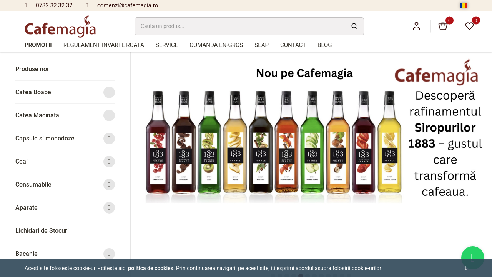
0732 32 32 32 (49, 5)
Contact (293, 45)
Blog (324, 45)
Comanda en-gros (216, 45)
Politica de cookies (150, 268)
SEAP (261, 45)
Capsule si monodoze (65, 138)
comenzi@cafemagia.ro (122, 5)
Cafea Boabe (65, 92)
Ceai (65, 161)
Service (167, 45)
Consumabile (65, 184)
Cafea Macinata (65, 115)
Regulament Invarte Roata (103, 45)
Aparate (65, 207)
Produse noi (31, 69)
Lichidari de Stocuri (42, 230)
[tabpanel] (311, 133)
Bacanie (65, 253)
